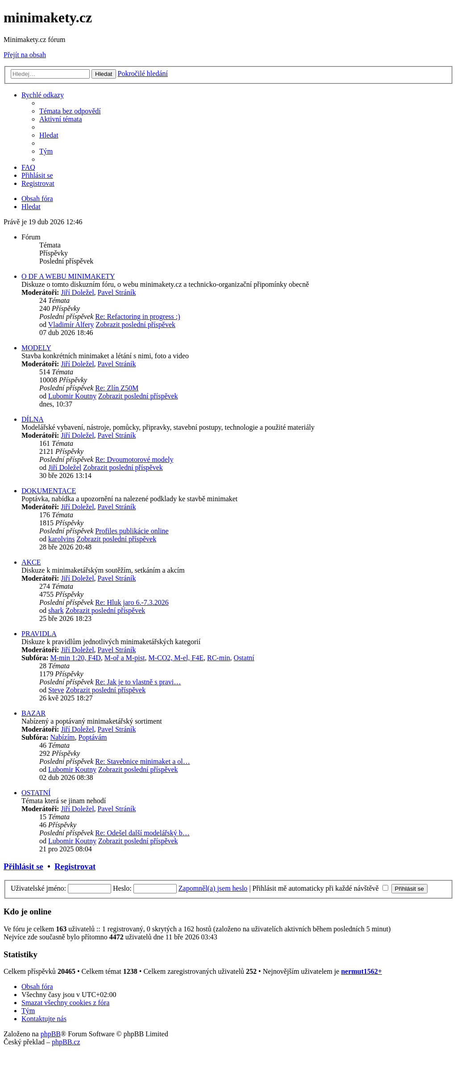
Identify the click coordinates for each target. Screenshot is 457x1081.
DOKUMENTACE (48, 490)
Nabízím (62, 737)
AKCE (31, 562)
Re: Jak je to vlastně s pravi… (138, 682)
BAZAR (33, 713)
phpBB (51, 1034)
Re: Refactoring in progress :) (137, 316)
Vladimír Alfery (71, 324)
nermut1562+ (361, 971)
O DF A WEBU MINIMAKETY (68, 276)
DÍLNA (32, 419)
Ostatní (244, 658)
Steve (56, 690)
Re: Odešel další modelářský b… (142, 833)
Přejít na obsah (25, 55)
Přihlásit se (23, 866)
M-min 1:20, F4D (75, 658)
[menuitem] (70, 111)
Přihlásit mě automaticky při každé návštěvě (320, 888)
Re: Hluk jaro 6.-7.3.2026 (131, 602)
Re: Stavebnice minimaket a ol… (142, 761)
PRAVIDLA (39, 633)
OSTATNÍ (35, 792)
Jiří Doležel (77, 292)
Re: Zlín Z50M (116, 388)
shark (56, 610)
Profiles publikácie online (131, 531)
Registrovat (75, 866)
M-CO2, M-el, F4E (176, 658)
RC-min (218, 658)
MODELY (36, 348)
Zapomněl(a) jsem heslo (213, 888)
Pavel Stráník (117, 292)
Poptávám (93, 737)
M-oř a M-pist (124, 658)
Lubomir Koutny (72, 396)
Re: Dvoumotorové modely (134, 459)
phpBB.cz (66, 1042)
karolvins (61, 539)
